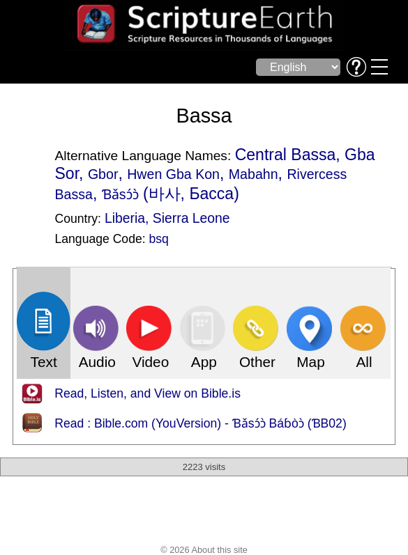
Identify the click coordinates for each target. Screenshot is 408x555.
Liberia (125, 218)
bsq (159, 239)
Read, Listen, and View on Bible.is (147, 393)
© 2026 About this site (204, 550)
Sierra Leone (191, 218)
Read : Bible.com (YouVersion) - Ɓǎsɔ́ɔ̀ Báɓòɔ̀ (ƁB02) (200, 423)
